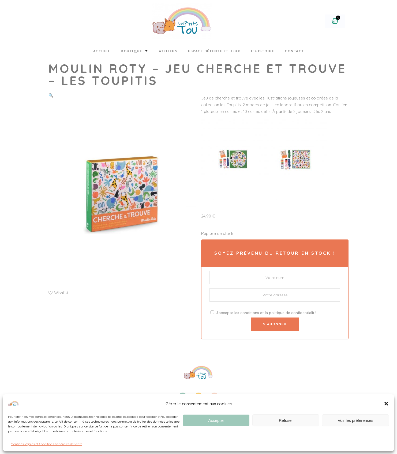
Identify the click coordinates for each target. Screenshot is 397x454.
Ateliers (168, 51)
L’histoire (262, 51)
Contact (294, 51)
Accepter (216, 420)
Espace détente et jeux (214, 51)
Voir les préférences (355, 420)
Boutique (134, 50)
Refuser (286, 420)
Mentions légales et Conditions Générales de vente (46, 444)
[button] (386, 403)
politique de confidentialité (293, 312)
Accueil (101, 51)
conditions (249, 312)
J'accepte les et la (264, 312)
